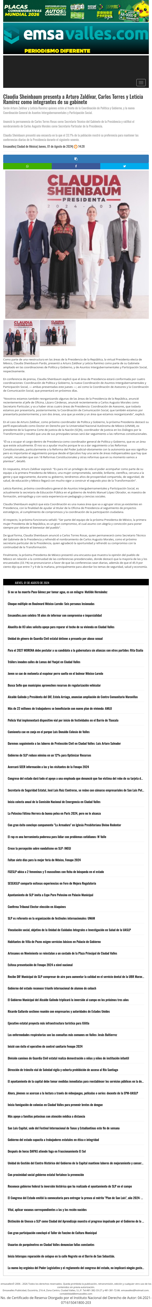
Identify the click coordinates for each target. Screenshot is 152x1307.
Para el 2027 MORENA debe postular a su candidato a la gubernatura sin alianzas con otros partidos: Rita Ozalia (75, 650)
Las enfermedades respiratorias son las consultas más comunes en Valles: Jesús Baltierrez (62, 1034)
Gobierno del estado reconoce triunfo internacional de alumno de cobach (52, 988)
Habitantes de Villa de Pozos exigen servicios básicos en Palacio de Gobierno (54, 941)
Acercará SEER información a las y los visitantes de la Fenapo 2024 (48, 766)
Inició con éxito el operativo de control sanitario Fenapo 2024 (45, 1046)
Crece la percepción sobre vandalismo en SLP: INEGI (39, 848)
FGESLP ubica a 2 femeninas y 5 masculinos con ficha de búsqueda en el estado (56, 871)
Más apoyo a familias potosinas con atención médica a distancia (46, 1116)
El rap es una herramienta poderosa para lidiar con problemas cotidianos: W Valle (57, 836)
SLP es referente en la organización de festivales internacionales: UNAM (51, 918)
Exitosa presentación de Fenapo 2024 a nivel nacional (40, 964)
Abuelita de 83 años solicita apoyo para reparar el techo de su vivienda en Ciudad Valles (61, 626)
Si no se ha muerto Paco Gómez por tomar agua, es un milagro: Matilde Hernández (57, 591)
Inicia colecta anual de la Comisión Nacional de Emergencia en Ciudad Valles (54, 801)
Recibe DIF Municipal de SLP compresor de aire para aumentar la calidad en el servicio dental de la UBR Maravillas (77, 976)
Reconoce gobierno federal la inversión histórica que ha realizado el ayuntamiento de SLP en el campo (70, 1186)
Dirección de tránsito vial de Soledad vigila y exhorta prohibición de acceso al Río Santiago (63, 1069)
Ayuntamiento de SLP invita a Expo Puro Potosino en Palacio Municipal (50, 894)
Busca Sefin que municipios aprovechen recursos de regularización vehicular (54, 685)
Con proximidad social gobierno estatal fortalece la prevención (46, 1174)
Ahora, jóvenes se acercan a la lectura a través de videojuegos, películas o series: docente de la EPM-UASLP (73, 1093)
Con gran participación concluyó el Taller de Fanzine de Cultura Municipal (52, 1232)
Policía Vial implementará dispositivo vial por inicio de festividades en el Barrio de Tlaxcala (63, 720)
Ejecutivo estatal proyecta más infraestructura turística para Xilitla (48, 1023)
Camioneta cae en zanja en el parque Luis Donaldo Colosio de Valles (49, 731)
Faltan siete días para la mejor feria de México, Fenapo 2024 (44, 859)
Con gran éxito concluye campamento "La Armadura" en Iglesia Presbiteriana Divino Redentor (64, 824)
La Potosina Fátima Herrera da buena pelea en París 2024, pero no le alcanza (54, 813)
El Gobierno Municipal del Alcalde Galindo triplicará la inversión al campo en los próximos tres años (68, 999)
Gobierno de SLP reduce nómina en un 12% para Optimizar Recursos (49, 755)
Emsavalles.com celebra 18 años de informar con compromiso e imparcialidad (55, 615)
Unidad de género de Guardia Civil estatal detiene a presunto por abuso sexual (55, 638)
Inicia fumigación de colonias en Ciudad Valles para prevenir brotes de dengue (55, 1104)
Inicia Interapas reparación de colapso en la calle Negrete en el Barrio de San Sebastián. (61, 1256)
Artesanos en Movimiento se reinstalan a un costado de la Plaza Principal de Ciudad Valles (62, 953)
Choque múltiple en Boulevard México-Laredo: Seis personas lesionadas (51, 603)
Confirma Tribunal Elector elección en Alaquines (37, 906)
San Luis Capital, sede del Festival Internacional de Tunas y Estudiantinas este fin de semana (64, 1128)
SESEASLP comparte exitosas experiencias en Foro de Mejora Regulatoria (52, 883)
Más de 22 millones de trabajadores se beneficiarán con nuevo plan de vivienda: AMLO (60, 708)
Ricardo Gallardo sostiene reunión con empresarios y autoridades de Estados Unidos (59, 1011)
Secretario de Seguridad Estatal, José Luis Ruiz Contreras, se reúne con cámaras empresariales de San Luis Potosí (77, 790)
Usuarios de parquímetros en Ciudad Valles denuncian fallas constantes (51, 1244)
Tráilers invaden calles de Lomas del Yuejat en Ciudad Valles (44, 661)
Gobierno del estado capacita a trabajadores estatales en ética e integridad (53, 1139)
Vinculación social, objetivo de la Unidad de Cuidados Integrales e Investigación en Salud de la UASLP (69, 929)
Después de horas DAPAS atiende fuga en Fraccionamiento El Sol (47, 1151)
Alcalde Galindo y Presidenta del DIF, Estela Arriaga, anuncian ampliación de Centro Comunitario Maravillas (73, 696)
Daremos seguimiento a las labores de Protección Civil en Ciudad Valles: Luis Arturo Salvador (64, 743)
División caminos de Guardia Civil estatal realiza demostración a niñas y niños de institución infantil (68, 1058)
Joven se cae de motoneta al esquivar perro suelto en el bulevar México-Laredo (55, 673)
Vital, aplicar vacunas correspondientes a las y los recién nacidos (47, 1209)
